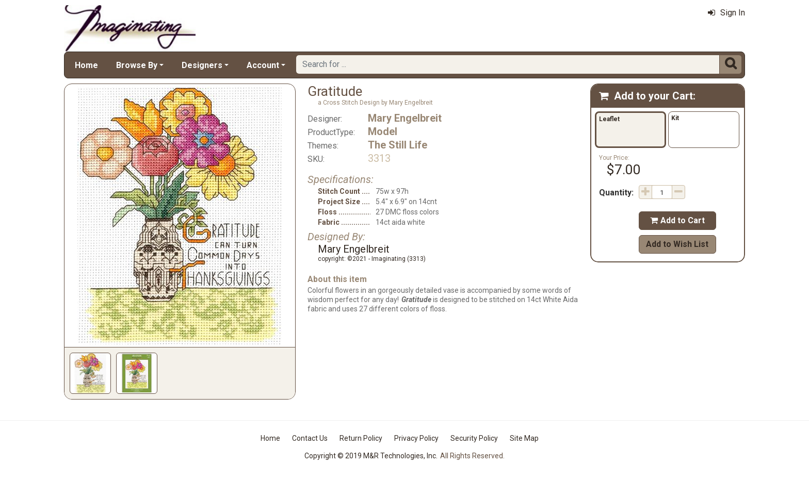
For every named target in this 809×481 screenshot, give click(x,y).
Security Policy (474, 438)
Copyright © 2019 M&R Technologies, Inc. (371, 456)
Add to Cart (677, 220)
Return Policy (360, 438)
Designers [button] (202, 65)
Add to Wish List (677, 244)
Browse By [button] (136, 65)
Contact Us (310, 438)
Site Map (524, 438)
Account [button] (263, 65)
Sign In (726, 13)
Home (86, 65)
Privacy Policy (416, 438)
